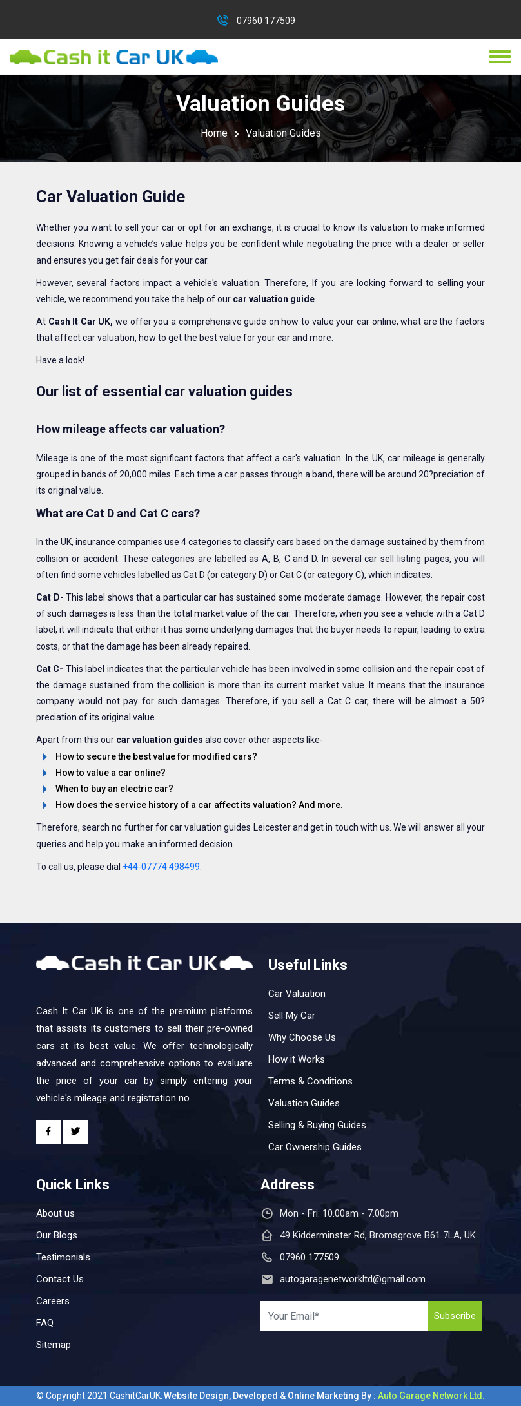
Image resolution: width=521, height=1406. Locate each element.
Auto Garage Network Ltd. (431, 1396)
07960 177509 (266, 20)
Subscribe (455, 1316)
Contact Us (60, 1279)
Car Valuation (297, 993)
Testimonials (63, 1257)
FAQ (45, 1323)
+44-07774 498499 (161, 867)
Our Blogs (56, 1235)
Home (214, 133)
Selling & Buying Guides (317, 1125)
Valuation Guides (304, 1103)
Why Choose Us (302, 1037)
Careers (53, 1301)
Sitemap (53, 1345)
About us (55, 1213)
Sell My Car (291, 1015)
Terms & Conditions (310, 1081)
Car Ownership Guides (315, 1147)
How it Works (296, 1059)
